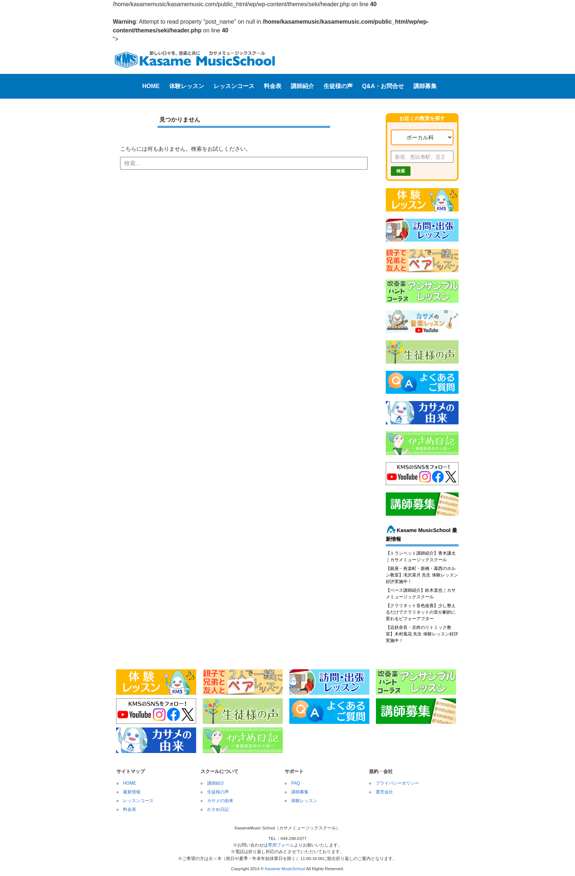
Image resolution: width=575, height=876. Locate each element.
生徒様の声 (338, 86)
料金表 (272, 86)
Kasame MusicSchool (285, 869)
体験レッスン (186, 86)
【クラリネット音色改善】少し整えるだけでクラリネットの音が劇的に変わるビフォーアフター (421, 612)
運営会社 (384, 791)
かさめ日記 (218, 809)
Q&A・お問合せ (383, 86)
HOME (151, 86)
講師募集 (425, 86)
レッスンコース (234, 86)
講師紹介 (302, 86)
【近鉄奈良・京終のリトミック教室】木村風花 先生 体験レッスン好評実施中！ (422, 634)
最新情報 (131, 791)
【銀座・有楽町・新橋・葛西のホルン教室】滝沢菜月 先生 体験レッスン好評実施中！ (422, 575)
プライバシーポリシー (397, 783)
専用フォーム (281, 845)
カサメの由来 (220, 800)
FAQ (295, 783)
